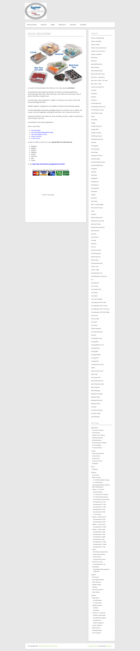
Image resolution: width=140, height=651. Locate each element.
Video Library (96, 592)
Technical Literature (97, 589)
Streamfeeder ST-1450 (99, 507)
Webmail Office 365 (96, 400)
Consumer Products (98, 430)
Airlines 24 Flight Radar (97, 38)
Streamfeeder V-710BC (99, 542)
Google (93, 123)
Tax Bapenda (95, 283)
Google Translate (96, 133)
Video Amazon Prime (97, 371)
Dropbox (93, 97)
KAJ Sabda (94, 191)
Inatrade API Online (96, 155)
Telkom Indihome (96, 328)
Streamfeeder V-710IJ (99, 547)
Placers (94, 549)
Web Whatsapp (95, 390)
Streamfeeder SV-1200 (99, 527)
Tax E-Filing (94, 292)
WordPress (109, 646)
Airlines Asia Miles (96, 41)
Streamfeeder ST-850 (99, 512)
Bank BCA (94, 61)
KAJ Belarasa (95, 182)
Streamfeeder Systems (99, 618)
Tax (92, 279)
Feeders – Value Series (98, 529)
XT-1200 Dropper (98, 482)
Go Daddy (94, 119)
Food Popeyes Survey (97, 110)
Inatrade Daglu (95, 159)
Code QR (93, 90)
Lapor (92, 211)
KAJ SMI (93, 195)
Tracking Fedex (95, 348)
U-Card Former (97, 514)
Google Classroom (96, 126)
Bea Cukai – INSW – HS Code (99, 80)
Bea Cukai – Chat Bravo (98, 77)
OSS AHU (93, 234)
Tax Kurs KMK (95, 319)
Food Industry (96, 433)
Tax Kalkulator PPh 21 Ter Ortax (100, 309)
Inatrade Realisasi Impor (98, 162)
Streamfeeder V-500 (98, 539)
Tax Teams (94, 325)
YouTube (93, 407)
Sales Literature (96, 582)
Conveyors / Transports (99, 613)
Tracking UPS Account (97, 364)
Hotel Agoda (94, 146)
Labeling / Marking (97, 438)
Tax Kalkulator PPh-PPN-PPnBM (100, 312)
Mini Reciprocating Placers (100, 552)
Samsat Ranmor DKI (97, 263)
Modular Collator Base (99, 615)
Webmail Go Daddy (96, 394)
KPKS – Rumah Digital (97, 204)
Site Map (94, 587)
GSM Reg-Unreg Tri (96, 136)
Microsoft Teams (96, 224)
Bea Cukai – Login (96, 84)
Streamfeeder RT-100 (99, 564)
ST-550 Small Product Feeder (101, 499)
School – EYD (95, 266)
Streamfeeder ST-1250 (99, 504)
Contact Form (96, 458)
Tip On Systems (96, 633)
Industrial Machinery (97, 165)
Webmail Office (95, 397)
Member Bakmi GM (96, 217)
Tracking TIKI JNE (95, 355)
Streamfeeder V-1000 (99, 532)
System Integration (98, 623)
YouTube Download (97, 410)
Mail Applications (97, 440)
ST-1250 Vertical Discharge (100, 497)
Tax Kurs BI (94, 315)
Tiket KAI (93, 335)
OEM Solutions (96, 628)
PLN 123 (93, 247)
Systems (83, 25)
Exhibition (95, 469)
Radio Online (95, 260)
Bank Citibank (95, 67)
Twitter (93, 368)
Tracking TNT (95, 358)
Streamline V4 (97, 620)
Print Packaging (96, 445)
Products (62, 25)
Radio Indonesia (96, 257)
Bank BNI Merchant (96, 64)
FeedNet (95, 608)
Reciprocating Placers (99, 554)
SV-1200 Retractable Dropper (101, 480)
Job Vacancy (95, 577)
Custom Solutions (97, 625)
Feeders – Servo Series (98, 524)
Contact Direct (96, 456)
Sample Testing (96, 584)
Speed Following (98, 492)
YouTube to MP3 (96, 413)
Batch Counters (96, 477)
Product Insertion (97, 448)
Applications (32, 25)
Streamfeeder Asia (96, 273)
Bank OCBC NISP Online (98, 74)
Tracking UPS (95, 361)
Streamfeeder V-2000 (99, 537)
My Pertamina (95, 230)
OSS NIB (93, 240)
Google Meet (95, 129)
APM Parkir (94, 57)
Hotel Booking (95, 149)
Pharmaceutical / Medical (99, 443)
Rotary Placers (97, 557)
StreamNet (96, 610)
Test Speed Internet (97, 332)
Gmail (92, 116)
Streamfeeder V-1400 (99, 534)
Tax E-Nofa (94, 296)
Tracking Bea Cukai (96, 338)
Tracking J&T (94, 351)
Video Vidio (94, 374)
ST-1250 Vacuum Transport (100, 494)
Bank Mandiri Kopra (97, 71)
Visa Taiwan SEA (96, 377)
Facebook (94, 100)
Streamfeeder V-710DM (99, 544)
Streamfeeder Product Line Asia (48, 646)
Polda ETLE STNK (96, 250)
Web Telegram (95, 387)
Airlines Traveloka (96, 54)
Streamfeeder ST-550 (99, 509)
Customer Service (97, 461)
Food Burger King (96, 103)
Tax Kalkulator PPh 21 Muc (98, 302)
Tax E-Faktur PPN (96, 289)
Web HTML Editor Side (97, 384)
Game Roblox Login (96, 113)
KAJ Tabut (94, 198)
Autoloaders (95, 598)
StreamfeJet (95, 567)
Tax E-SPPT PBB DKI (96, 299)
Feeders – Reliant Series (99, 517)
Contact (44, 25)
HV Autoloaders (97, 600)
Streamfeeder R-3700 (99, 522)
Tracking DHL (95, 341)
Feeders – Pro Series (98, 489)
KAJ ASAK (93, 172)
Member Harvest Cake (97, 221)
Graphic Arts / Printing (98, 435)
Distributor (95, 463)
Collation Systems (97, 605)
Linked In (93, 214)
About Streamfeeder (98, 453)
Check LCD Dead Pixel (97, 87)
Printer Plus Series (97, 562)
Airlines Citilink (95, 44)
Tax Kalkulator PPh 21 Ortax (99, 306)
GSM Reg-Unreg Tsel (97, 139)
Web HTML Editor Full (97, 381)
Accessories (95, 475)
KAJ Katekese (95, 185)
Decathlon (94, 93)
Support (73, 25)
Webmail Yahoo (95, 403)
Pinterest (93, 244)
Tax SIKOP (94, 322)
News (53, 25)
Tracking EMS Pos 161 (97, 345)
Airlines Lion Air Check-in (98, 51)
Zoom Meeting (95, 417)
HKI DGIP (93, 142)
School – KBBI (95, 270)
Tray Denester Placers (99, 559)
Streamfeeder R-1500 (99, 519)
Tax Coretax (94, 286)
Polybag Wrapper (97, 630)
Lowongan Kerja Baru (98, 579)
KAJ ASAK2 (94, 175)
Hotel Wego (94, 152)
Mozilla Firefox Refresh (98, 227)
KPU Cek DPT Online (97, 208)
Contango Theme (92, 646)
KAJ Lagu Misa (95, 188)
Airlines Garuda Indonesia (98, 48)
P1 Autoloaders (97, 603)
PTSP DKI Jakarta (96, 253)
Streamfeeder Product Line (99, 276)
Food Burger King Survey (98, 106)
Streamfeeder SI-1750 (99, 502)
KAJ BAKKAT (94, 178)
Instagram (94, 168)
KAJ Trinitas (94, 201)
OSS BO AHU (94, 237)
